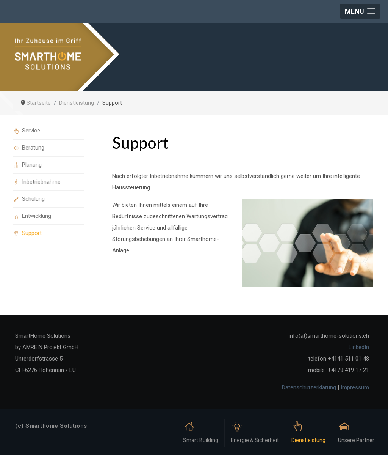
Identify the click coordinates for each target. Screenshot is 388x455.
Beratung (33, 147)
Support (32, 233)
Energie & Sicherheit (255, 440)
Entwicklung (36, 216)
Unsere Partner (356, 440)
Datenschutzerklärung (309, 387)
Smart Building (200, 440)
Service (31, 130)
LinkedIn (359, 347)
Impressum (355, 387)
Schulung (33, 198)
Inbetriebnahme (41, 181)
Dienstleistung (308, 440)
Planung (32, 164)
